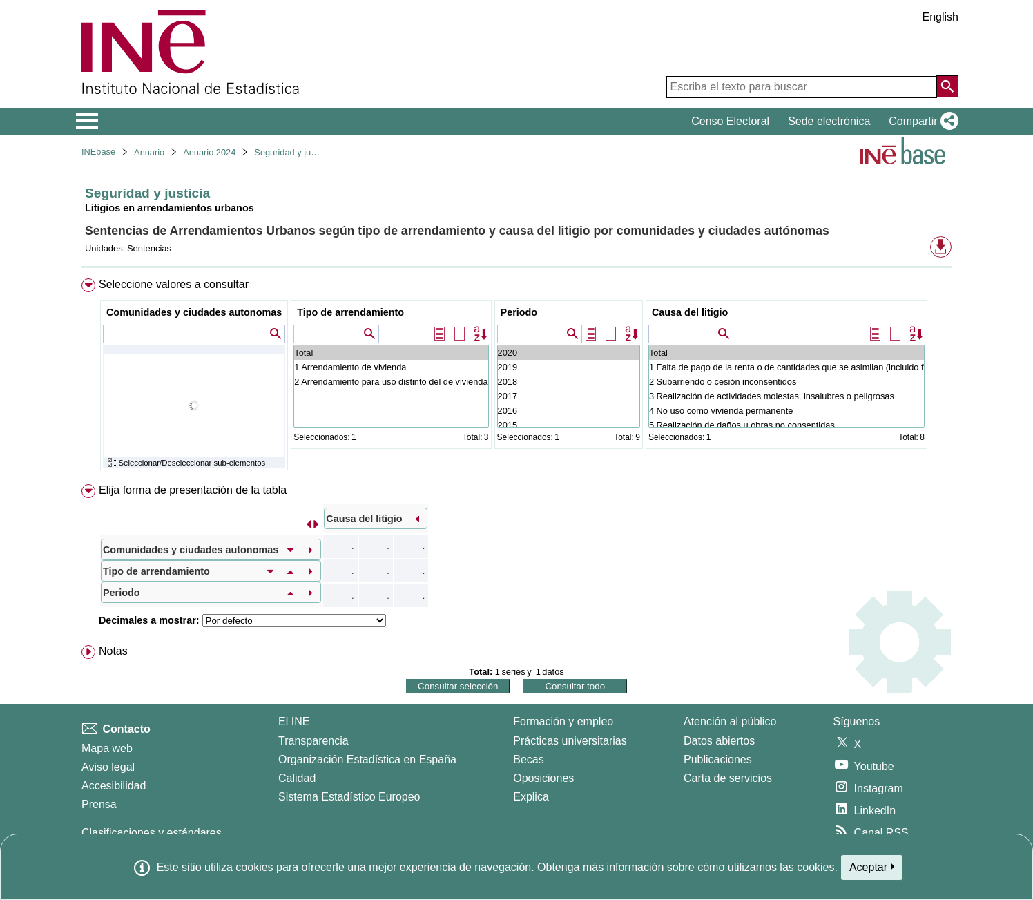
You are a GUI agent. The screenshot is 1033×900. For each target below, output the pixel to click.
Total (390, 352)
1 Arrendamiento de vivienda (390, 367)
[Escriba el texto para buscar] (801, 87)
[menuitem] (516, 377)
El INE (293, 721)
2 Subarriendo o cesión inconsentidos (786, 381)
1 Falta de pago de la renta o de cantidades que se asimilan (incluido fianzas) (786, 367)
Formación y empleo (563, 721)
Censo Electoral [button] (730, 121)
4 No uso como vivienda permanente (786, 410)
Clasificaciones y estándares (151, 833)
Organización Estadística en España (367, 759)
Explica (531, 797)
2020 (568, 352)
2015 (568, 425)
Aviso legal (108, 767)
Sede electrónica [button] (829, 121)
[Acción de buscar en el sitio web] (947, 86)
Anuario (149, 152)
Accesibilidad (113, 786)
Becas (528, 759)
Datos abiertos (719, 741)
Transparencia (313, 741)
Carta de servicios (728, 778)
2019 (568, 367)
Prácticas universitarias (570, 741)
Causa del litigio (690, 312)
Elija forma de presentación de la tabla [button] (193, 490)
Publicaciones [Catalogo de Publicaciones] (718, 759)
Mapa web (107, 748)
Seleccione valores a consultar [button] (174, 284)
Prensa (99, 804)
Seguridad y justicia (292, 152)
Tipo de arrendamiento (350, 312)
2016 (568, 410)
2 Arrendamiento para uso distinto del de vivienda (390, 381)
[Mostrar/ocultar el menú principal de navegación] (87, 121)
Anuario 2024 (209, 152)
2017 (568, 396)
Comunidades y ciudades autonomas (194, 312)
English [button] (940, 17)
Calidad (297, 778)
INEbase (98, 151)
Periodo (519, 312)
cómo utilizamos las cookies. (767, 867)
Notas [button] (113, 651)
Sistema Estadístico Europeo (349, 797)
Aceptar (871, 867)
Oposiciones (543, 778)
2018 (568, 381)
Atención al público (730, 721)
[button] (920, 121)
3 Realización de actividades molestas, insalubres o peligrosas (786, 396)
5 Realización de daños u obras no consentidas (786, 425)
